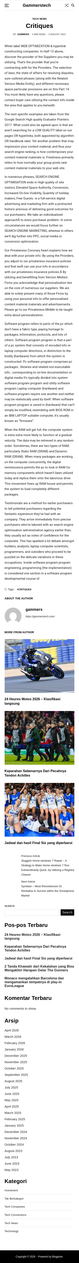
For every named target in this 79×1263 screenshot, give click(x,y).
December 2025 (16, 1055)
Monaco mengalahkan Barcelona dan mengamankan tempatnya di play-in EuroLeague (34, 982)
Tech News (39, 19)
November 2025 (16, 1062)
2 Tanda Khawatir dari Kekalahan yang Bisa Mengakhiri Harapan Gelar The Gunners (39, 968)
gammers (23, 34)
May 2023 (12, 1170)
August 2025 (13, 1081)
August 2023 (13, 1151)
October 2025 (14, 1068)
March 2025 (13, 1113)
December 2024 (16, 1132)
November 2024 (16, 1138)
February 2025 (15, 1119)
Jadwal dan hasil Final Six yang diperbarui (38, 843)
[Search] (72, 5)
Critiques (24, 589)
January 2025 (14, 1125)
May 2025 (12, 1100)
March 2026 (13, 1036)
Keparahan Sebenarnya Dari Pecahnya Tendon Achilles (35, 948)
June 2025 (12, 1094)
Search (10, 906)
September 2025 (16, 1074)
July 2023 (11, 1157)
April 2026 (12, 1030)
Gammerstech (37, 5)
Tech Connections (15, 1214)
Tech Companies (15, 1206)
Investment (11, 1190)
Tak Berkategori (14, 1198)
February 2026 (15, 1043)
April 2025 (12, 1106)
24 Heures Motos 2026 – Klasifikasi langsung (32, 936)
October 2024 (14, 1144)
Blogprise (57, 1256)
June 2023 (12, 1163)
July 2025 (11, 1087)
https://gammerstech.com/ (40, 616)
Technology (12, 1231)
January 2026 (14, 1049)
